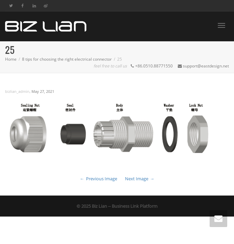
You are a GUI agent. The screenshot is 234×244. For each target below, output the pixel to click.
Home (11, 59)
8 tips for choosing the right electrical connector (67, 59)
